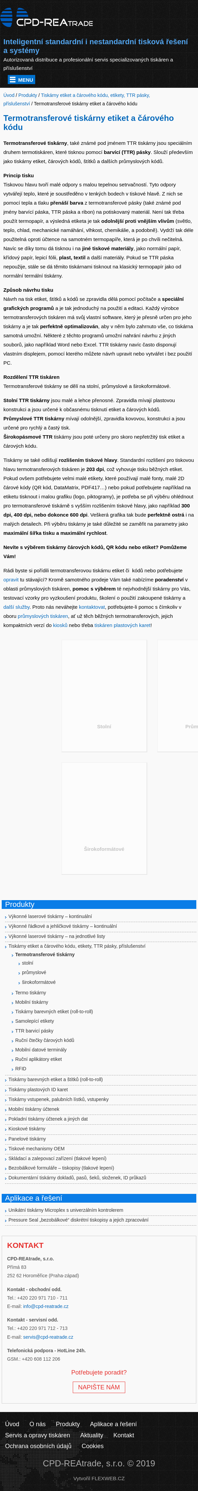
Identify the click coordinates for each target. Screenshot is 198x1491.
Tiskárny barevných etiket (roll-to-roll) (54, 1011)
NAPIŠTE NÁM (99, 1387)
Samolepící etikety (34, 1021)
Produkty (68, 1424)
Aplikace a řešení (113, 1424)
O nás (37, 1424)
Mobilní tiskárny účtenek (33, 1109)
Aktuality (91, 1435)
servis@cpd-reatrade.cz (48, 1337)
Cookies (93, 1446)
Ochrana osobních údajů (38, 1446)
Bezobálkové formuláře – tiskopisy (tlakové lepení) (61, 1168)
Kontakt (123, 1435)
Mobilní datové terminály (41, 1049)
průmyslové (34, 972)
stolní (27, 963)
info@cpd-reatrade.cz (45, 1306)
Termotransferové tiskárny (45, 954)
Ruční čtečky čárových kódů (44, 1040)
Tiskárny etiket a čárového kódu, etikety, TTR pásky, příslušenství (77, 946)
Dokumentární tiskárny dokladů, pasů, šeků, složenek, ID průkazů (77, 1177)
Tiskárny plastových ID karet (38, 1089)
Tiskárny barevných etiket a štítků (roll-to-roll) (55, 1079)
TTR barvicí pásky (34, 1031)
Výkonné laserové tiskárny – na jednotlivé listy (56, 936)
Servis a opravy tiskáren (37, 1435)
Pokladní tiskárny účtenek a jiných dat (48, 1119)
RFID (20, 1068)
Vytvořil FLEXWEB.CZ (99, 1478)
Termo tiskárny (30, 992)
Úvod (12, 1424)
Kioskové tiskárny (26, 1128)
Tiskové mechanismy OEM (36, 1148)
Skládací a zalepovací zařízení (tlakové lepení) (57, 1158)
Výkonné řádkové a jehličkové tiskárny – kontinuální (62, 926)
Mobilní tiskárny (31, 1002)
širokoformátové (39, 982)
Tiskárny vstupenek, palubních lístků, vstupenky (58, 1099)
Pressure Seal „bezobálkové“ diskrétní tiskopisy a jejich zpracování (78, 1220)
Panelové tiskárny (27, 1139)
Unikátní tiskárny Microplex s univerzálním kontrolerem (65, 1210)
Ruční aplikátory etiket (38, 1059)
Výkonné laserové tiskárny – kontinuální (50, 916)
